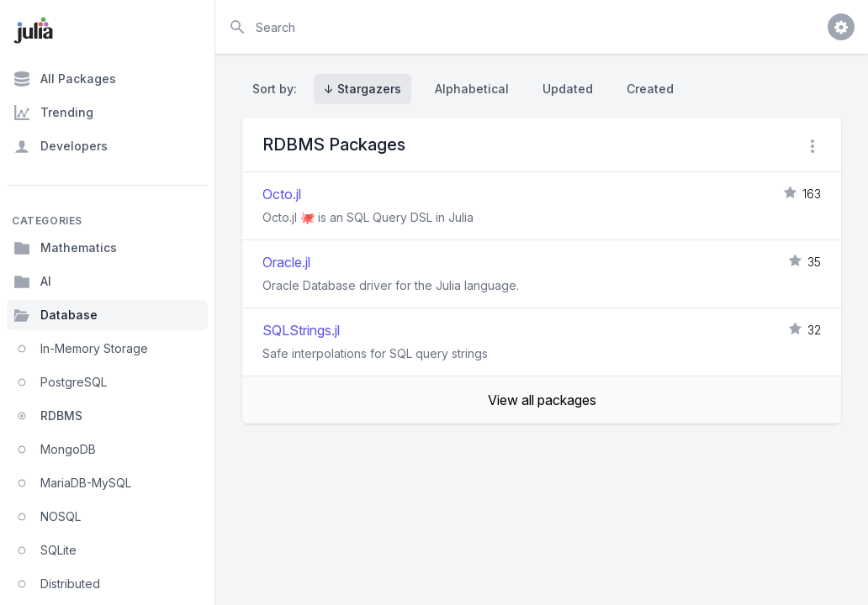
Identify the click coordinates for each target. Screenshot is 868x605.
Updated (567, 89)
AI (32, 281)
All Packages (64, 79)
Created (650, 89)
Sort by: (278, 89)
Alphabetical (472, 89)
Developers (60, 146)
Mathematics (65, 247)
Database (55, 315)
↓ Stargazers (362, 89)
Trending (53, 112)
